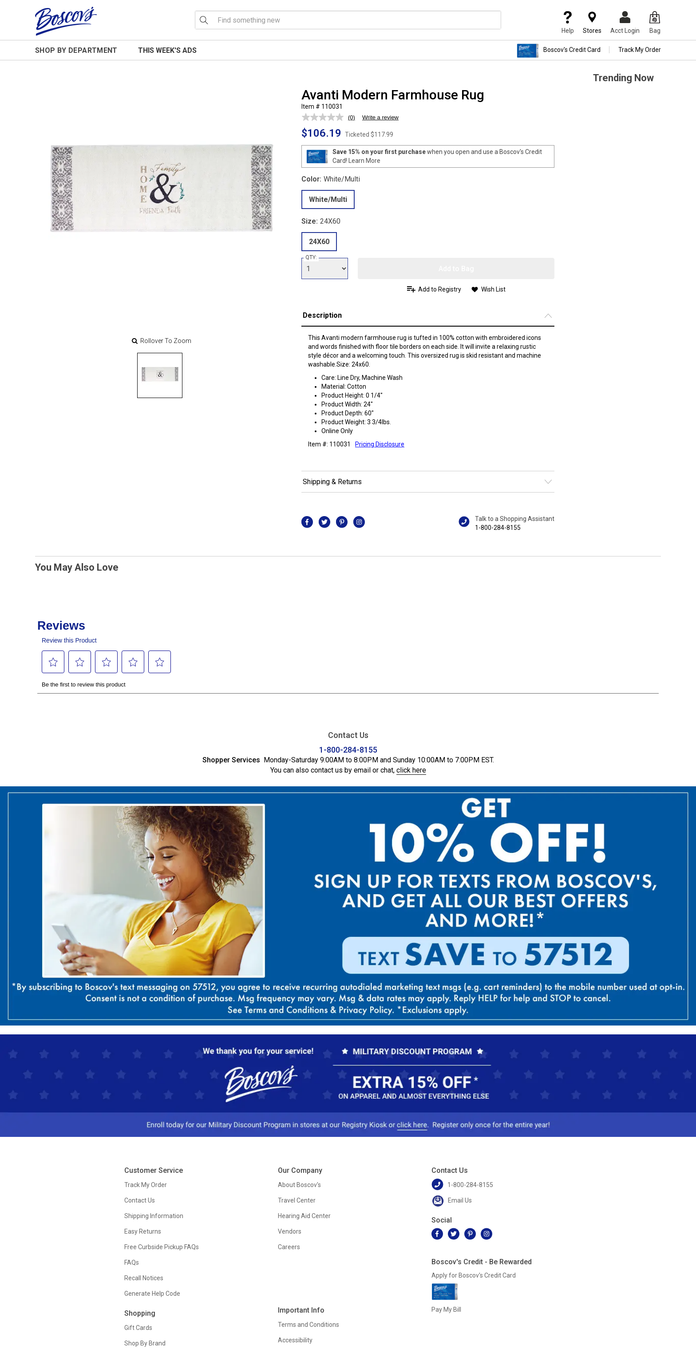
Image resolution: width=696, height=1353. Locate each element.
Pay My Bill (446, 1309)
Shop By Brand (145, 1343)
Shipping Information (153, 1215)
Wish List (493, 289)
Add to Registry (439, 289)
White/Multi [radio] (328, 199)
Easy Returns (142, 1231)
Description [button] (322, 315)
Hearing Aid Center (304, 1215)
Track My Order (639, 49)
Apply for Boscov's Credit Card (473, 1275)
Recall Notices (143, 1278)
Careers (289, 1246)
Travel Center (297, 1200)
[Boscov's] (66, 20)
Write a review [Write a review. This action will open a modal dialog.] (380, 117)
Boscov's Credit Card (559, 51)
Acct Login (625, 22)
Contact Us (139, 1200)
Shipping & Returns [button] (332, 481)
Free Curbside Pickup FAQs (161, 1246)
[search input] (348, 20)
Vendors (289, 1231)
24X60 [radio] (319, 241)
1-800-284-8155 (498, 527)
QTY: (311, 257)
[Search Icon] (204, 20)
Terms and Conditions (308, 1324)
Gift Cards (138, 1327)
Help (568, 22)
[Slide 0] (160, 375)
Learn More (364, 160)
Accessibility (295, 1340)
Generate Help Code (152, 1293)
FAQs (131, 1262)
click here (411, 770)
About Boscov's (299, 1184)
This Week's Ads (167, 50)
